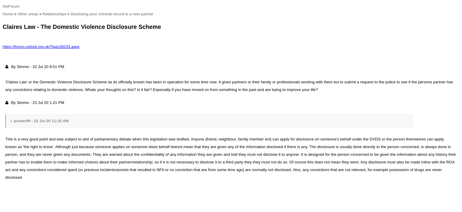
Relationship (54, 14)
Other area (27, 14)
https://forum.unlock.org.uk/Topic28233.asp (41, 46)
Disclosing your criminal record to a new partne (112, 14)
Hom (8, 14)
